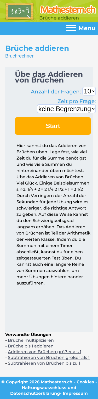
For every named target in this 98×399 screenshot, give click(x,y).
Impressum (75, 393)
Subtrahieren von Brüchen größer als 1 (49, 357)
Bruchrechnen (19, 56)
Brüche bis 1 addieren (31, 346)
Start (53, 125)
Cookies (85, 381)
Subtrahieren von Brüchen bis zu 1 (44, 363)
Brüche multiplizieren (31, 340)
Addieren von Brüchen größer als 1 (44, 351)
